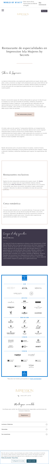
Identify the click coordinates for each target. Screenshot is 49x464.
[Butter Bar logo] (13, 3)
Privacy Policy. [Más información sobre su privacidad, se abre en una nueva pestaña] (15, 457)
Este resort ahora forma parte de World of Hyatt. (30, 3)
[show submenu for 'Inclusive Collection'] (46, 424)
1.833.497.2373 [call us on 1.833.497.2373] (25, 395)
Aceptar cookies (31, 461)
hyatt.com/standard (35, 378)
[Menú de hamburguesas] (3, 14)
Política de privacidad (6, 457)
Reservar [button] (44, 11)
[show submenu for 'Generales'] (46, 429)
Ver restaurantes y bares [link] (24, 114)
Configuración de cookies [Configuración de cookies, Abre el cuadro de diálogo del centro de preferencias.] (18, 461)
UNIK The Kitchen (16, 184)
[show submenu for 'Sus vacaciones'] (46, 434)
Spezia (41, 181)
